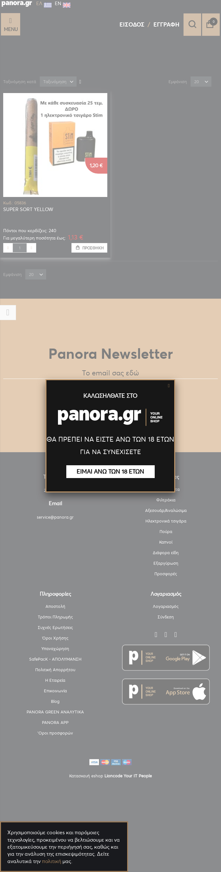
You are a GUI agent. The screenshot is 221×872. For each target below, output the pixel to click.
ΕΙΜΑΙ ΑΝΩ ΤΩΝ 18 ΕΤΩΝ (110, 471)
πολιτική (51, 861)
